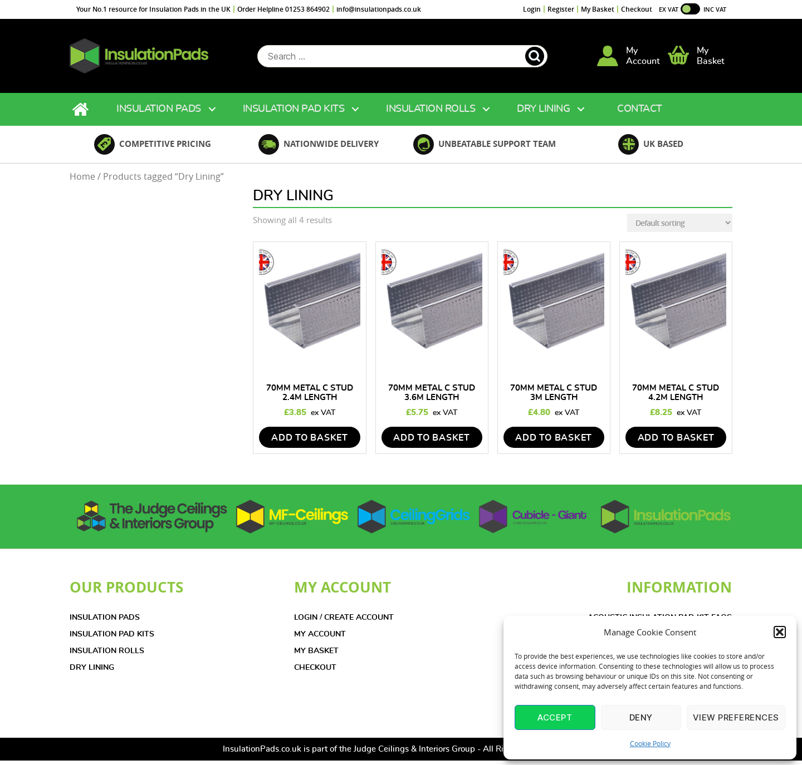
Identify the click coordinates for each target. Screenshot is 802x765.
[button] (779, 632)
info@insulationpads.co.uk (378, 9)
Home (82, 113)
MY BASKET (316, 655)
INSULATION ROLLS (107, 655)
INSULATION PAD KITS (112, 639)
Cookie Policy (650, 743)
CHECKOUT (315, 672)
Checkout (636, 9)
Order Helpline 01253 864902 (283, 9)
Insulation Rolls (430, 113)
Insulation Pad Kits (294, 113)
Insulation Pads (158, 113)
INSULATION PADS (105, 622)
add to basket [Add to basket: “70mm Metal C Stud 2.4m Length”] (309, 442)
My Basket (597, 9)
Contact (639, 113)
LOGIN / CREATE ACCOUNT (344, 622)
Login (532, 9)
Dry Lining (543, 113)
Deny (641, 717)
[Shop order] (679, 227)
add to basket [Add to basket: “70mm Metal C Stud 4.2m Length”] (676, 442)
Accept (554, 717)
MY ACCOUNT (320, 639)
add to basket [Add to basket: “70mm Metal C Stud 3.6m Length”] (431, 442)
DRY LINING (92, 672)
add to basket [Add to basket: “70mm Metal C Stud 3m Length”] (553, 442)
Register (560, 9)
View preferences (736, 717)
